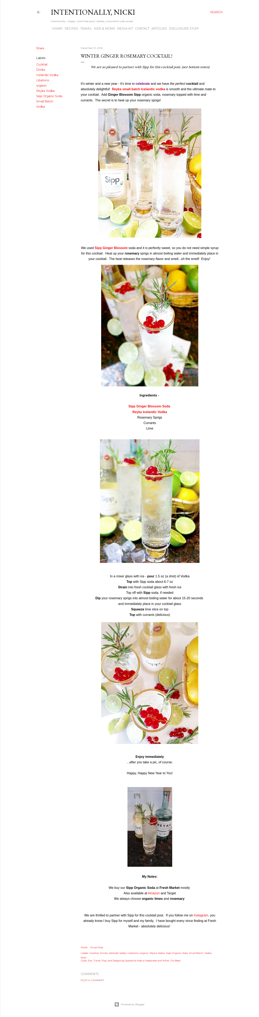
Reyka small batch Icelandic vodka (138, 89)
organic (41, 85)
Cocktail (41, 64)
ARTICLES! (157, 28)
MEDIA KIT (124, 28)
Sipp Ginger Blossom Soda (149, 406)
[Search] (216, 12)
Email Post (96, 947)
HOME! (56, 28)
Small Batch (44, 101)
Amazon (154, 893)
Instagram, (201, 915)
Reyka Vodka (45, 91)
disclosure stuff (182, 28)
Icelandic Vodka (47, 75)
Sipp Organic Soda (49, 96)
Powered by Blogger (129, 1004)
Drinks (40, 70)
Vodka (40, 106)
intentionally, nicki (93, 12)
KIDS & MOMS (103, 28)
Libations (42, 80)
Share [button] (40, 48)
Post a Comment (92, 980)
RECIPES (70, 28)
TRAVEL (84, 28)
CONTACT (141, 28)
